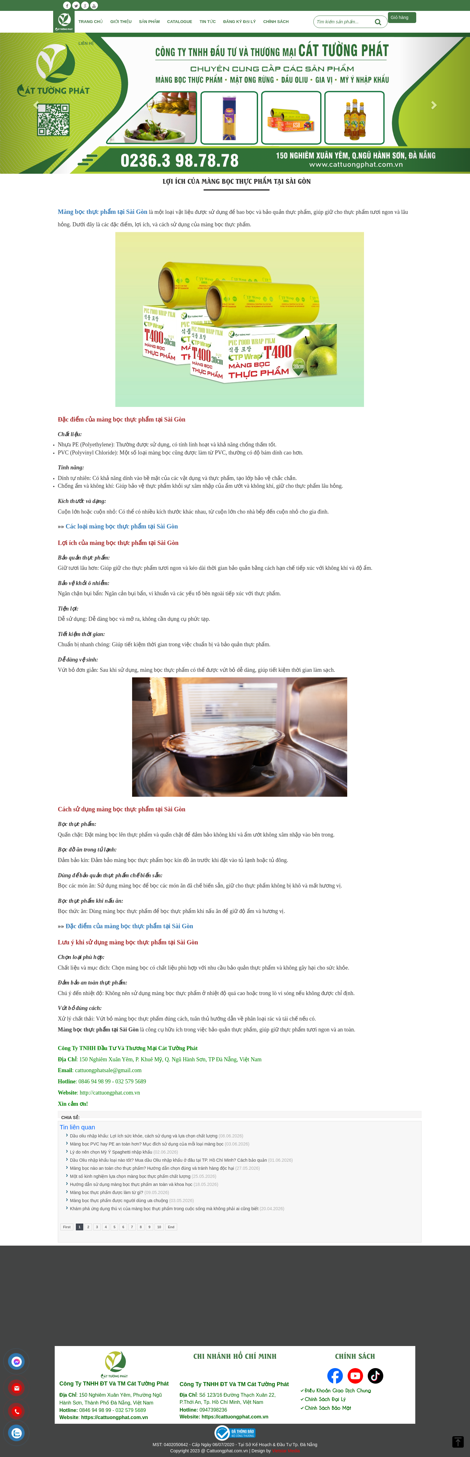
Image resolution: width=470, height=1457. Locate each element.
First (67, 1227)
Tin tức (208, 21)
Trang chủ (90, 21)
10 (159, 1227)
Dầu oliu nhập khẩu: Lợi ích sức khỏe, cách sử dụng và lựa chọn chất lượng (143, 1135)
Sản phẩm (149, 21)
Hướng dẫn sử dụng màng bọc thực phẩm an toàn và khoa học (131, 1184)
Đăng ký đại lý (239, 21)
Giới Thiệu (120, 21)
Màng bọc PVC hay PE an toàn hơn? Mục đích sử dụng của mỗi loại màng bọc (146, 1143)
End (171, 1227)
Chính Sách (276, 21)
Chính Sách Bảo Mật (325, 1407)
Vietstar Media (286, 1450)
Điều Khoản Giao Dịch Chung (335, 1390)
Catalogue (179, 21)
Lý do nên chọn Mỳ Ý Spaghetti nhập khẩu (111, 1152)
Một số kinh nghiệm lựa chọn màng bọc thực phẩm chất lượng (130, 1176)
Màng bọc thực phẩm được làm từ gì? (106, 1192)
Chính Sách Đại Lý (323, 1398)
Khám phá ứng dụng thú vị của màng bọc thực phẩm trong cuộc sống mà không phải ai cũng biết (164, 1208)
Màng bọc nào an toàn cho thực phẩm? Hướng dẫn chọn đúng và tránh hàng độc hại (152, 1168)
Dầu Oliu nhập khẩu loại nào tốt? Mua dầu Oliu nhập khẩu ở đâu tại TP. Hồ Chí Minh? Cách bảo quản (168, 1160)
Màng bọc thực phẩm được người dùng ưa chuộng (119, 1200)
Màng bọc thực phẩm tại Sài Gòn (102, 211)
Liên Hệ (86, 43)
